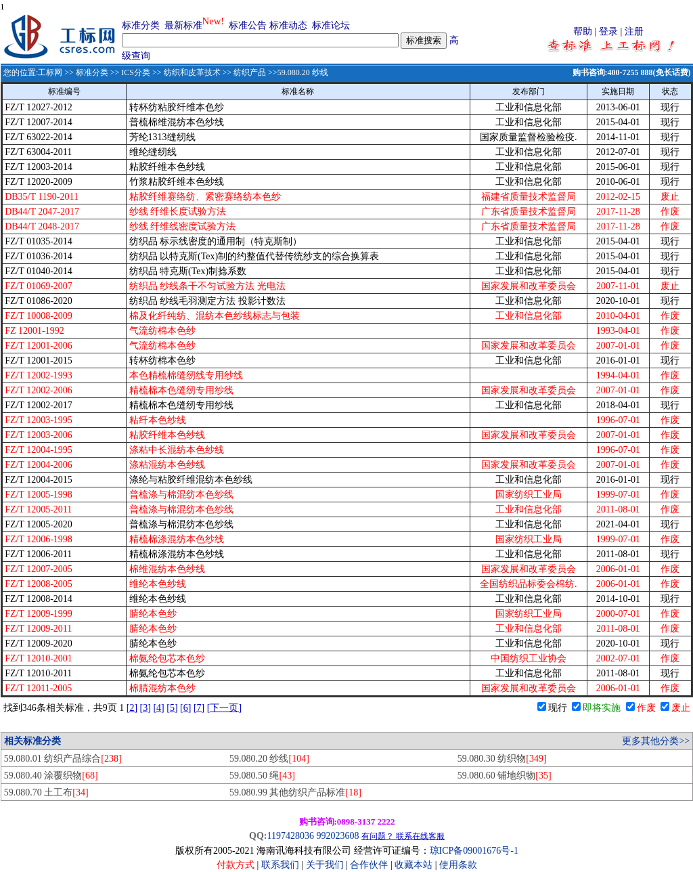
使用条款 (458, 865)
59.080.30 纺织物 (502, 759)
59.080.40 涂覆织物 (51, 775)
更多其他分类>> (656, 741)
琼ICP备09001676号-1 (474, 851)
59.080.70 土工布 (46, 792)
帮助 (582, 31)
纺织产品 (249, 72)
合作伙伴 (369, 865)
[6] (185, 708)
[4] (158, 708)
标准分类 (141, 25)
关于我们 (326, 865)
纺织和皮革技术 (192, 72)
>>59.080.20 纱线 (297, 72)
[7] (199, 708)
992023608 (337, 836)
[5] (171, 708)
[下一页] (224, 708)
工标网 (50, 72)
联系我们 (280, 865)
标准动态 (288, 25)
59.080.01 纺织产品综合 (63, 759)
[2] (132, 708)
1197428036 (290, 836)
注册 (634, 31)
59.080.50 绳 (262, 775)
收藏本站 (413, 865)
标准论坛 (331, 25)
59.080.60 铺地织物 (504, 775)
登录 (608, 31)
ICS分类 (135, 72)
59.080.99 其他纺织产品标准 (295, 792)
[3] (145, 708)
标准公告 (248, 25)
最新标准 (183, 25)
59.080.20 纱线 (269, 759)
